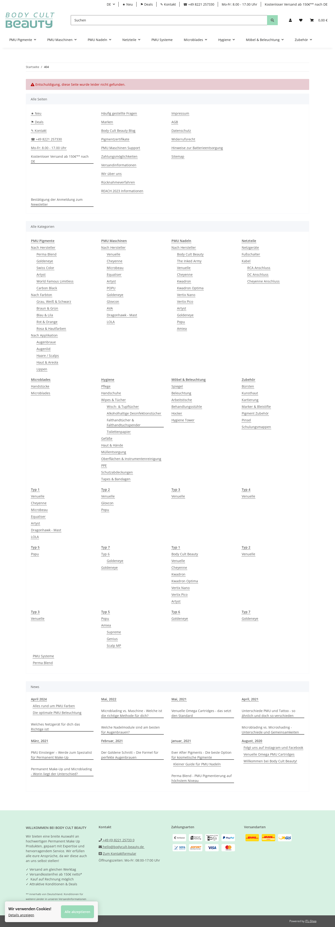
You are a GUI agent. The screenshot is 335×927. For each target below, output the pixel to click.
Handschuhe (111, 393)
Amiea (182, 328)
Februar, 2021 (112, 741)
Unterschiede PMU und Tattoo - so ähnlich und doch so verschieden (268, 713)
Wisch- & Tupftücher (123, 406)
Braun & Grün (47, 308)
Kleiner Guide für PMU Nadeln (197, 764)
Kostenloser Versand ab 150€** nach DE (296, 4)
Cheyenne (114, 261)
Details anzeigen (22, 914)
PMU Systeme (43, 656)
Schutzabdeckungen (117, 472)
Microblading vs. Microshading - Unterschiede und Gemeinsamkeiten (270, 729)
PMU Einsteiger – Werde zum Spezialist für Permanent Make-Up (61, 755)
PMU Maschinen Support (120, 148)
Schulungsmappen (256, 427)
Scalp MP (114, 645)
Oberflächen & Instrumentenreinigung (131, 459)
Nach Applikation (44, 335)
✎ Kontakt (168, 4)
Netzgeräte (250, 247)
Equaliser (114, 274)
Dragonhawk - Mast (122, 315)
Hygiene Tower (182, 420)
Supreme (114, 632)
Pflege (106, 386)
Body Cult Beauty (190, 254)
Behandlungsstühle (186, 406)
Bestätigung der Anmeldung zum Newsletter (57, 202)
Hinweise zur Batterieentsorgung (197, 148)
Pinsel (246, 420)
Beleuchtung (181, 393)
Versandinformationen (118, 165)
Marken (107, 122)
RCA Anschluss (258, 268)
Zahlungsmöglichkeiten (119, 156)
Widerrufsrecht (183, 139)
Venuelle (113, 254)
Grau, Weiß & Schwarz (54, 301)
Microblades (40, 393)
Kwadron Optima (190, 288)
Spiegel (177, 386)
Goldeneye (45, 261)
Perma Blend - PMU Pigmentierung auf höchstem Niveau (201, 778)
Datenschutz (181, 130)
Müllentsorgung (113, 452)
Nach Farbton (41, 295)
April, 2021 (250, 699)
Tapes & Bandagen (116, 479)
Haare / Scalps (48, 355)
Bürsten (248, 386)
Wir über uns (111, 173)
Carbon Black (47, 288)
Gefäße (106, 438)
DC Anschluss (257, 274)
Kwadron (184, 281)
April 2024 (39, 699)
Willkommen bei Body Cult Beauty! (270, 761)
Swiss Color (45, 268)
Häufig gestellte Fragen (119, 113)
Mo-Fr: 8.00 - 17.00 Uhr (239, 4)
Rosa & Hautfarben (51, 328)
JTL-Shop (310, 921)
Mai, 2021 (179, 699)
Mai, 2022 (108, 699)
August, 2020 (252, 741)
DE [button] (109, 4)
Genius (112, 639)
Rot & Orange (47, 322)
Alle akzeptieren (78, 911)
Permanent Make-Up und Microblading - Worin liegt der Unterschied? (61, 771)
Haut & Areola (47, 362)
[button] (290, 20)
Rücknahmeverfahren (118, 182)
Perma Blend (47, 254)
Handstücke (40, 386)
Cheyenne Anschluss (263, 281)
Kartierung (250, 400)
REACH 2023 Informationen (122, 191)
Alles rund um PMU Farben (54, 706)
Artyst (41, 274)
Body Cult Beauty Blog (118, 130)
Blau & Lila (45, 315)
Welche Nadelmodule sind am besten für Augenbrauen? (130, 729)
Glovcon (113, 301)
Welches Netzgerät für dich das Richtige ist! (55, 726)
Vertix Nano (186, 295)
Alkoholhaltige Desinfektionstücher (134, 413)
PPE (104, 465)
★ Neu (127, 4)
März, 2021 (39, 741)
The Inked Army (189, 261)
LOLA (111, 322)
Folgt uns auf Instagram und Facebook (273, 747)
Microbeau (115, 268)
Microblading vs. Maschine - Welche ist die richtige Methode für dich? (131, 713)
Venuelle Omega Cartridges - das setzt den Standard (201, 713)
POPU (111, 288)
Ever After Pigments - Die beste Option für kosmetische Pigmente (201, 755)
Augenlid (43, 349)
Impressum (180, 113)
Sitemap (177, 156)
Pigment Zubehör (255, 413)
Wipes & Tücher (113, 400)
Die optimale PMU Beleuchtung (57, 712)
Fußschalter (251, 254)
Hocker (176, 413)
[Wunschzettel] (300, 20)
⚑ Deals (146, 4)
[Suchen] (169, 20)
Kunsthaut (250, 393)
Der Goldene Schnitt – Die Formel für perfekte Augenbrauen (129, 755)
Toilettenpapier (119, 431)
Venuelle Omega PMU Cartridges (269, 754)
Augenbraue (46, 342)
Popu (181, 322)
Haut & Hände (112, 445)
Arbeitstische (181, 400)
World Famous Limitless (55, 281)
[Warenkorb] (318, 20)
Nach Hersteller (43, 247)
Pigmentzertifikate (115, 139)
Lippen (42, 369)
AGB (174, 122)
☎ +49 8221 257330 (198, 4)
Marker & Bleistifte (256, 406)
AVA (110, 308)
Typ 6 (105, 554)
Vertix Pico (185, 301)
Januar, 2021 (181, 741)
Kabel (246, 261)
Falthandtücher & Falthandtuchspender (124, 422)
